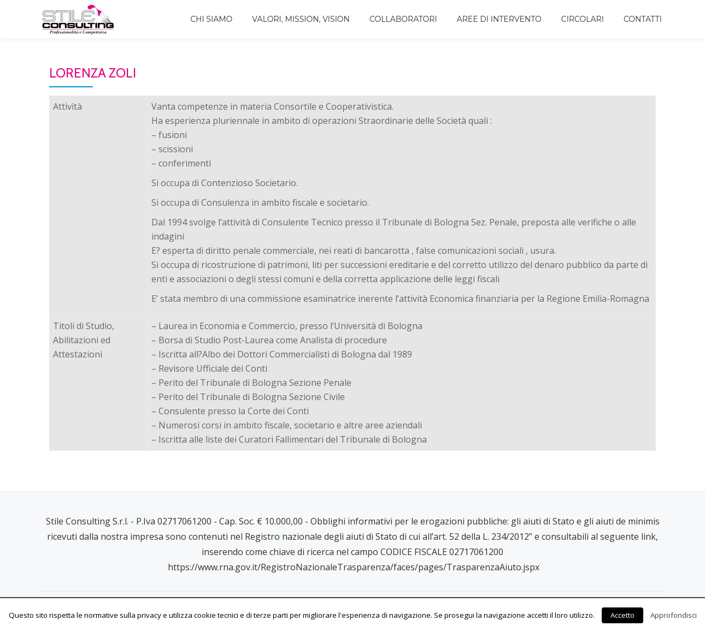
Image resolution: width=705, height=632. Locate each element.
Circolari (582, 19)
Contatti (643, 19)
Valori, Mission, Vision (301, 19)
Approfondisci (673, 615)
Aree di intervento (499, 19)
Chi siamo (211, 19)
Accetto (622, 615)
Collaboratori (403, 19)
